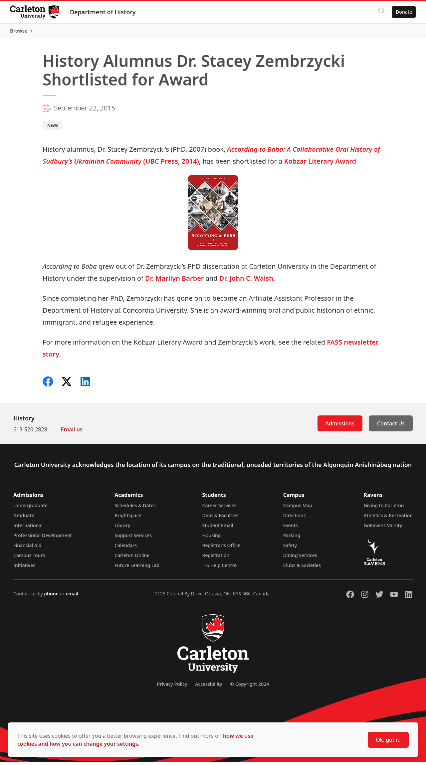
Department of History (103, 12)
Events (290, 528)
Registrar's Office (221, 548)
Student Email (217, 528)
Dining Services (300, 558)
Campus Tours (29, 558)
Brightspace (127, 518)
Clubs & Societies (302, 568)
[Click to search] (381, 12)
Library (122, 528)
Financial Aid (27, 548)
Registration (216, 558)
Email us (72, 432)
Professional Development (42, 538)
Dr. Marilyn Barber (174, 281)
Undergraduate (30, 508)
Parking (292, 538)
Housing (211, 538)
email (72, 596)
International (28, 528)
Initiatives (24, 568)
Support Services (133, 538)
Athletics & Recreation (388, 518)
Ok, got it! (388, 739)
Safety (290, 548)
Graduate (23, 518)
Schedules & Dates (135, 508)
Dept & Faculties (220, 518)
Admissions (339, 426)
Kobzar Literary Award (320, 164)
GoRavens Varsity (383, 528)
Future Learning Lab (136, 568)
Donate (403, 12)
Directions (294, 518)
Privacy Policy (172, 687)
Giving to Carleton (384, 508)
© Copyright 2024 (249, 687)
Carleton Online (131, 558)
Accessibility (208, 687)
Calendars (125, 548)
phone (52, 596)
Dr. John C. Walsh (246, 281)
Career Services (219, 508)
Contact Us (391, 426)
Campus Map (298, 508)
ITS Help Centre (219, 568)
